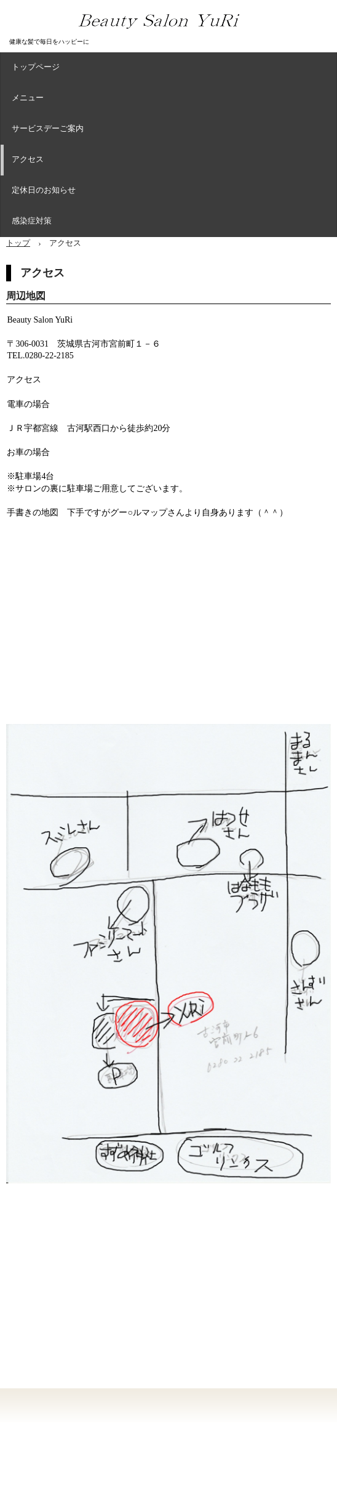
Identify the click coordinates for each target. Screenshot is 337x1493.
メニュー (28, 98)
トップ (18, 242)
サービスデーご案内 (48, 129)
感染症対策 (32, 221)
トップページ (36, 67)
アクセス (28, 160)
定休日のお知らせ (44, 190)
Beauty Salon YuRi (174, 36)
